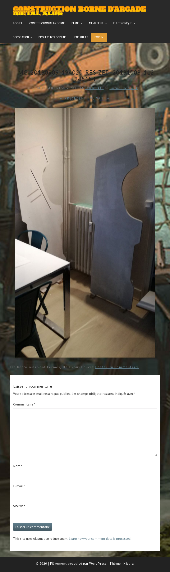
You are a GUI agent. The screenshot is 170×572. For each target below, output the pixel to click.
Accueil (18, 23)
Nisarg (128, 563)
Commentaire (24, 404)
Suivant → (100, 98)
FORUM (99, 37)
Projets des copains (52, 37)
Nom (17, 466)
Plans (75, 23)
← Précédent (73, 98)
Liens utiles (80, 37)
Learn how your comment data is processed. (100, 538)
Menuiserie (96, 23)
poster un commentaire (117, 367)
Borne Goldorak (124, 88)
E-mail (19, 486)
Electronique (122, 23)
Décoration (21, 37)
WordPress (98, 563)
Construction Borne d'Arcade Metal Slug (79, 10)
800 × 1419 (94, 88)
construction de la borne (47, 23)
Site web (19, 506)
